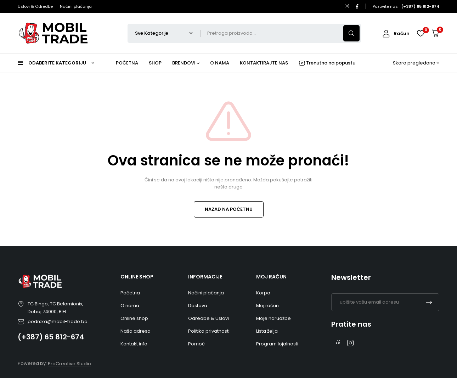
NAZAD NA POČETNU (229, 209)
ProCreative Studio (69, 363)
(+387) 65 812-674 (51, 337)
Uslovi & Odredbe (35, 6)
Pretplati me (429, 302)
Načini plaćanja (76, 6)
